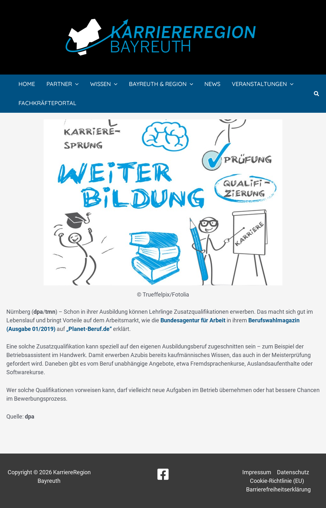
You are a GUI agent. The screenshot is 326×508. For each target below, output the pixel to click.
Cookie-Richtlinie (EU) (277, 480)
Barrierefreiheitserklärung (278, 489)
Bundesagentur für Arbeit (192, 320)
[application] (75, 84)
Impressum (256, 472)
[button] (317, 94)
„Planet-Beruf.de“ (89, 329)
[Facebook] (163, 474)
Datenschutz (293, 472)
